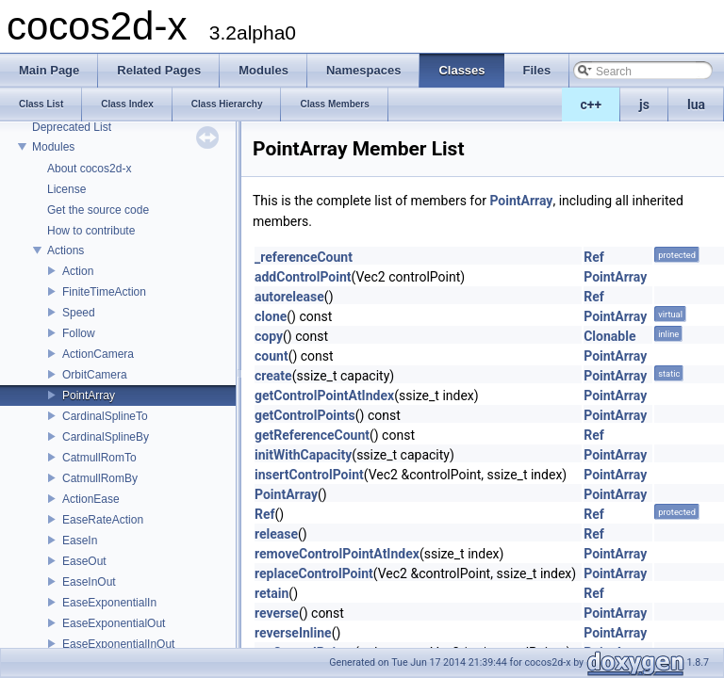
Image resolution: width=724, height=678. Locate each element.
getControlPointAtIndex (324, 395)
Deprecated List (71, 127)
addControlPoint (303, 276)
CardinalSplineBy (105, 437)
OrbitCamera (94, 374)
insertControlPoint (309, 474)
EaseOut (84, 561)
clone (271, 316)
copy (269, 336)
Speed (78, 312)
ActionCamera (98, 354)
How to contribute (91, 230)
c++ (591, 104)
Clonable (609, 336)
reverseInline (293, 632)
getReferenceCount (312, 435)
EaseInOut (89, 582)
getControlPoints (305, 415)
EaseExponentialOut (113, 623)
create (273, 375)
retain (271, 593)
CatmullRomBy (100, 478)
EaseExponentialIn (109, 602)
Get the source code (98, 210)
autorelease (289, 296)
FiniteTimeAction (104, 292)
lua (696, 104)
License (66, 189)
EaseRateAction (102, 519)
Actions (65, 250)
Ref (594, 257)
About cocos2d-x (89, 168)
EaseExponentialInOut (118, 644)
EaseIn (79, 540)
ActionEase (91, 499)
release (276, 533)
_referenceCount (304, 257)
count (271, 355)
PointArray (88, 395)
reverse (277, 613)
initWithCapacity (303, 454)
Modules (53, 146)
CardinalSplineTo (105, 416)
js (644, 104)
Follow (78, 333)
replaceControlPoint (314, 573)
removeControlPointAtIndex (337, 553)
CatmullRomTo (99, 457)
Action (77, 271)
